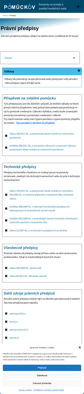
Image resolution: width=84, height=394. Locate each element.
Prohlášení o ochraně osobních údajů (48, 390)
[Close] (79, 70)
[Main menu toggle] (78, 6)
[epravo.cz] (12, 337)
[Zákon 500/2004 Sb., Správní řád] (23, 268)
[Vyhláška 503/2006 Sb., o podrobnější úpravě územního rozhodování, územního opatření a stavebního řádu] (42, 220)
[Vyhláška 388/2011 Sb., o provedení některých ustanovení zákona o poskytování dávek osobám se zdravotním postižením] (42, 147)
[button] (79, 347)
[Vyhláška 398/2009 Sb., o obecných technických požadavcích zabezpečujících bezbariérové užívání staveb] (42, 208)
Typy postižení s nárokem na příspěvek (35, 122)
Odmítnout (42, 375)
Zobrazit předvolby (42, 383)
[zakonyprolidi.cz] (15, 313)
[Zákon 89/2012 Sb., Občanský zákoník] (26, 276)
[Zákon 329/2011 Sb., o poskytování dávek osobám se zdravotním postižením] (42, 135)
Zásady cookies (25, 390)
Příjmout (42, 367)
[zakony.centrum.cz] (17, 329)
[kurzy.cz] (11, 321)
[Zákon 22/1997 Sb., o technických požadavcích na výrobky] (36, 230)
